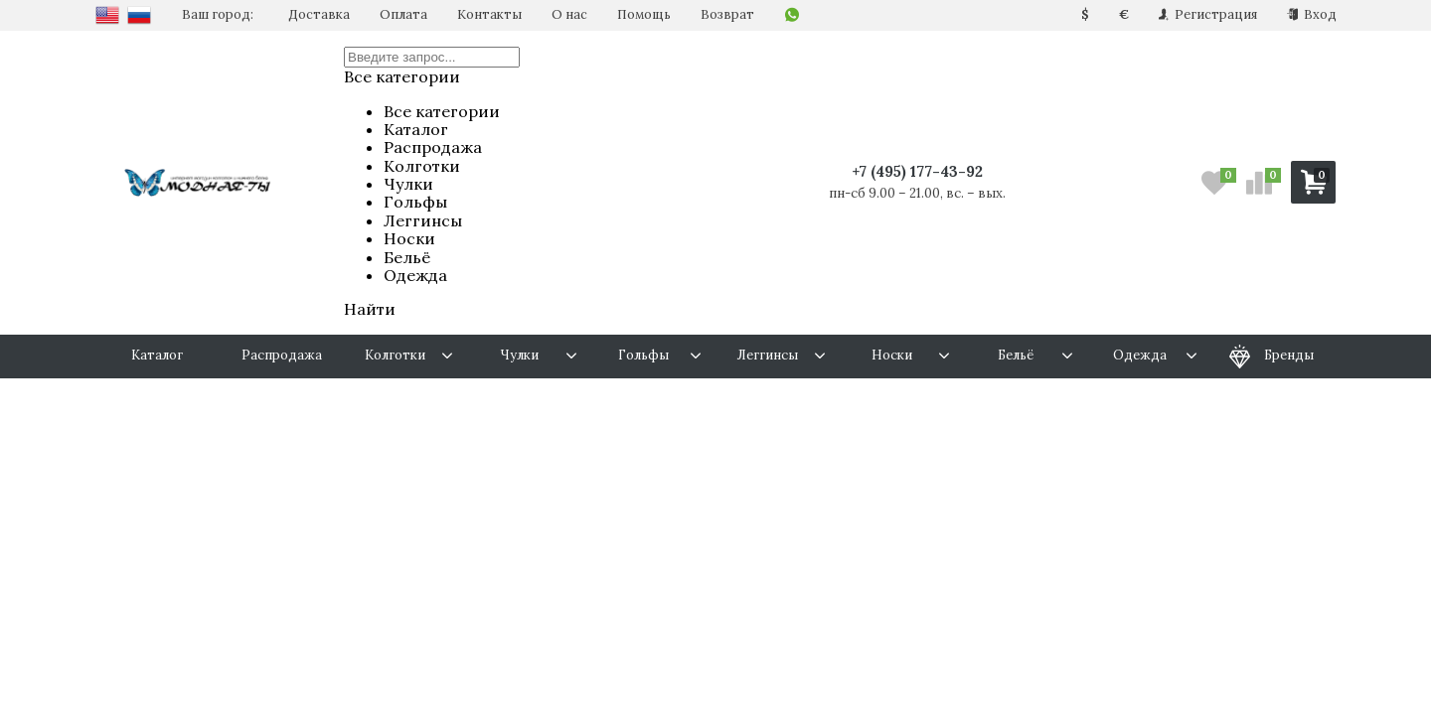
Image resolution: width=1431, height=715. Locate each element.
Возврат (727, 14)
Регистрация (1208, 14)
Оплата (403, 14)
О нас (569, 14)
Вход (1312, 14)
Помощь (644, 14)
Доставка (319, 14)
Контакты (489, 14)
